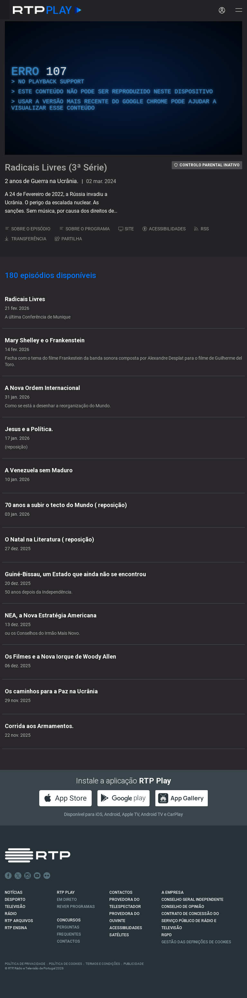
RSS (201, 228)
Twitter (18, 875)
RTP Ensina (16, 928)
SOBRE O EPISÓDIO (27, 228)
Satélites (119, 935)
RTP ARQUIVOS (19, 921)
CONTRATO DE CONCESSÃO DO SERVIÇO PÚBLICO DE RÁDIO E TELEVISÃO (190, 920)
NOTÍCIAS (14, 892)
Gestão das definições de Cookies (196, 942)
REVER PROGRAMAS (76, 906)
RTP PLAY (66, 892)
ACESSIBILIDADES (164, 228)
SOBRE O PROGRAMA (84, 228)
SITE (126, 228)
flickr (46, 875)
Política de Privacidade (25, 964)
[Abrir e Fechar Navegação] (238, 10)
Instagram (27, 875)
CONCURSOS (69, 920)
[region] (123, 88)
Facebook (8, 875)
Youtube (37, 875)
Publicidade (134, 964)
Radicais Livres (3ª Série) (56, 167)
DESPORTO (15, 899)
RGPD (166, 935)
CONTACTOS (121, 892)
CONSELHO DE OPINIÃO (182, 906)
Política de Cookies (65, 964)
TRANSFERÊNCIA (25, 238)
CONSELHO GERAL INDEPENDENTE (192, 899)
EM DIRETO (67, 899)
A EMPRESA (172, 892)
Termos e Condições (103, 964)
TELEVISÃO (15, 906)
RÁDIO (11, 913)
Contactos (68, 941)
